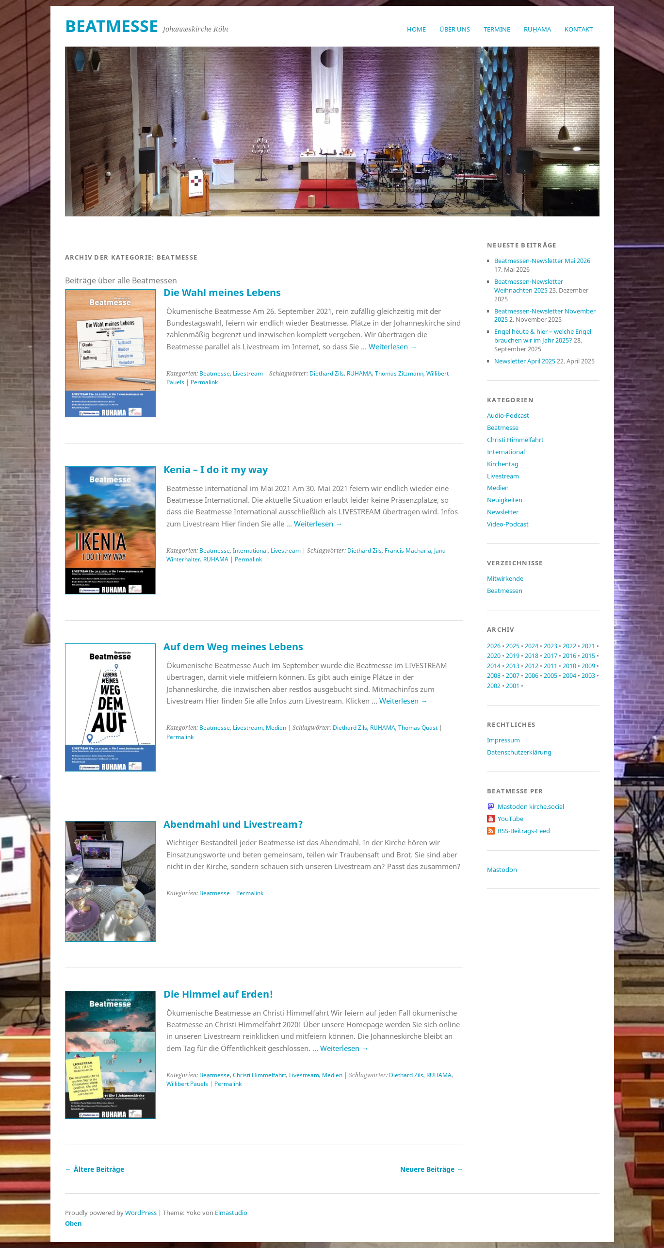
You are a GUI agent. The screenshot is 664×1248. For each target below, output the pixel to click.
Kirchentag (502, 464)
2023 (550, 645)
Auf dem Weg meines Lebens (233, 646)
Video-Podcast (508, 524)
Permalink (204, 382)
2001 (512, 685)
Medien (276, 727)
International (250, 550)
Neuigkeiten (504, 499)
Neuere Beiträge (431, 1169)
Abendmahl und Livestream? (233, 824)
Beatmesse (214, 373)
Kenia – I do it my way (215, 469)
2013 (512, 665)
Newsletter (502, 512)
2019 (512, 655)
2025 (512, 645)
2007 (512, 675)
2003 (588, 675)
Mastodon (502, 869)
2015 (588, 655)
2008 (494, 675)
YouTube (510, 818)
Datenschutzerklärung (519, 752)
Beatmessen (504, 590)
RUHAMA (359, 373)
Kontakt (579, 29)
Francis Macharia (408, 550)
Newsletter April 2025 (524, 361)
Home (416, 29)
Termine (497, 29)
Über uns (454, 29)
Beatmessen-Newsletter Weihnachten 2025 (528, 286)
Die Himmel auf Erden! (218, 994)
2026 (494, 645)
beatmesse (111, 26)
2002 (494, 685)
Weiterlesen (393, 346)
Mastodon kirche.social (531, 806)
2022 (569, 645)
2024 (531, 645)
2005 (550, 675)
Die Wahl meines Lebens (222, 292)
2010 (569, 665)
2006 (531, 675)
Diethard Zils (326, 373)
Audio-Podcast (508, 415)
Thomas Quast (417, 727)
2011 (550, 665)
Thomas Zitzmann (399, 373)
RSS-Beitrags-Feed (524, 831)
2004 (569, 675)
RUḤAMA (537, 29)
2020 (494, 655)
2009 (588, 665)
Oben (73, 1223)
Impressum (503, 740)
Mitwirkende (505, 578)
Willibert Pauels (187, 1084)
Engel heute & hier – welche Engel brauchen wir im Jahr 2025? (542, 336)
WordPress (141, 1212)
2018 (531, 655)
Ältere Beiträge (94, 1169)
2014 (494, 665)
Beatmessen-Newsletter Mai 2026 (542, 260)
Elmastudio (231, 1212)
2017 (550, 655)
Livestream (248, 373)
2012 (531, 665)
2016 (569, 655)
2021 (588, 645)
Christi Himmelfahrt (259, 1075)
